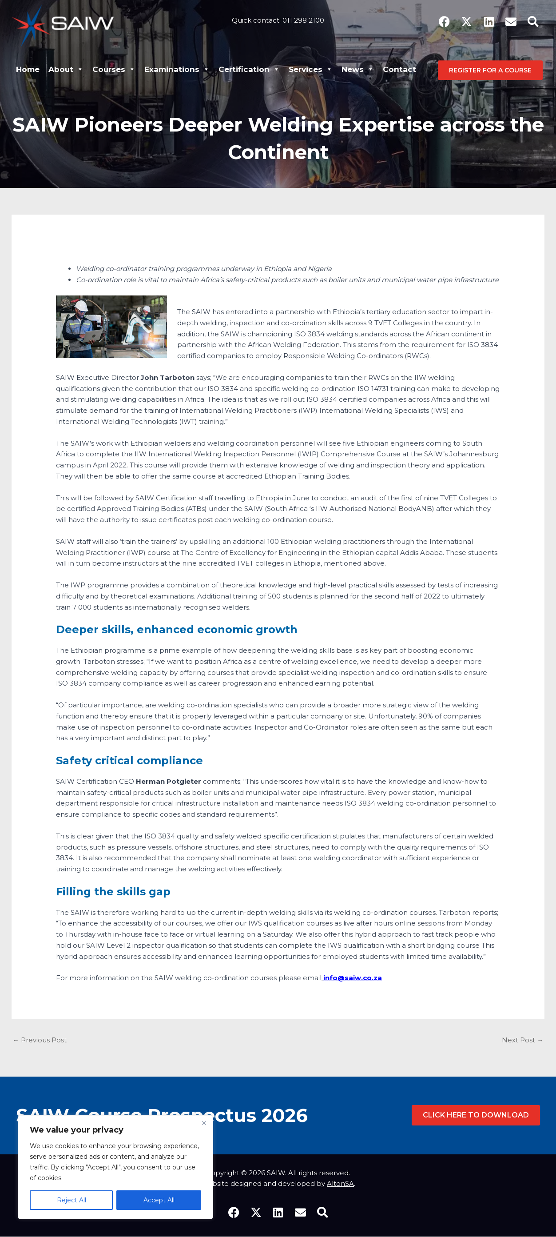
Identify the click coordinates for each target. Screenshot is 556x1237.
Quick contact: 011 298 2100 (278, 19)
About (65, 69)
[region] (115, 1167)
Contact (399, 69)
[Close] (204, 1122)
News (358, 69)
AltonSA (340, 1184)
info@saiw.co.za (352, 978)
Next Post (523, 1040)
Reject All (71, 1200)
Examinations (177, 69)
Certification (249, 69)
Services (311, 69)
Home (28, 69)
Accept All (159, 1200)
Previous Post (39, 1040)
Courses (113, 69)
